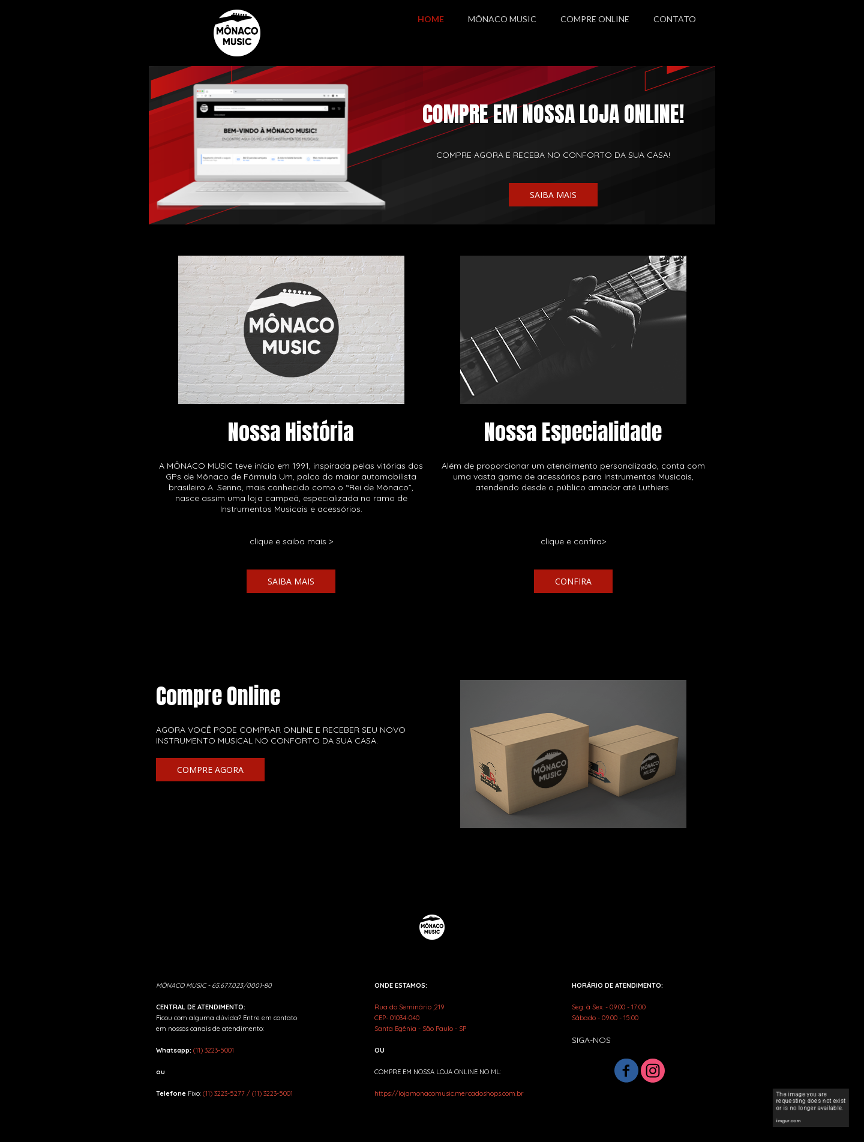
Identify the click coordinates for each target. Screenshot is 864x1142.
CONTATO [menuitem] (674, 19)
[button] (553, 194)
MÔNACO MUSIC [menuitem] (502, 19)
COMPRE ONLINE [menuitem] (594, 19)
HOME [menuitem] (431, 19)
